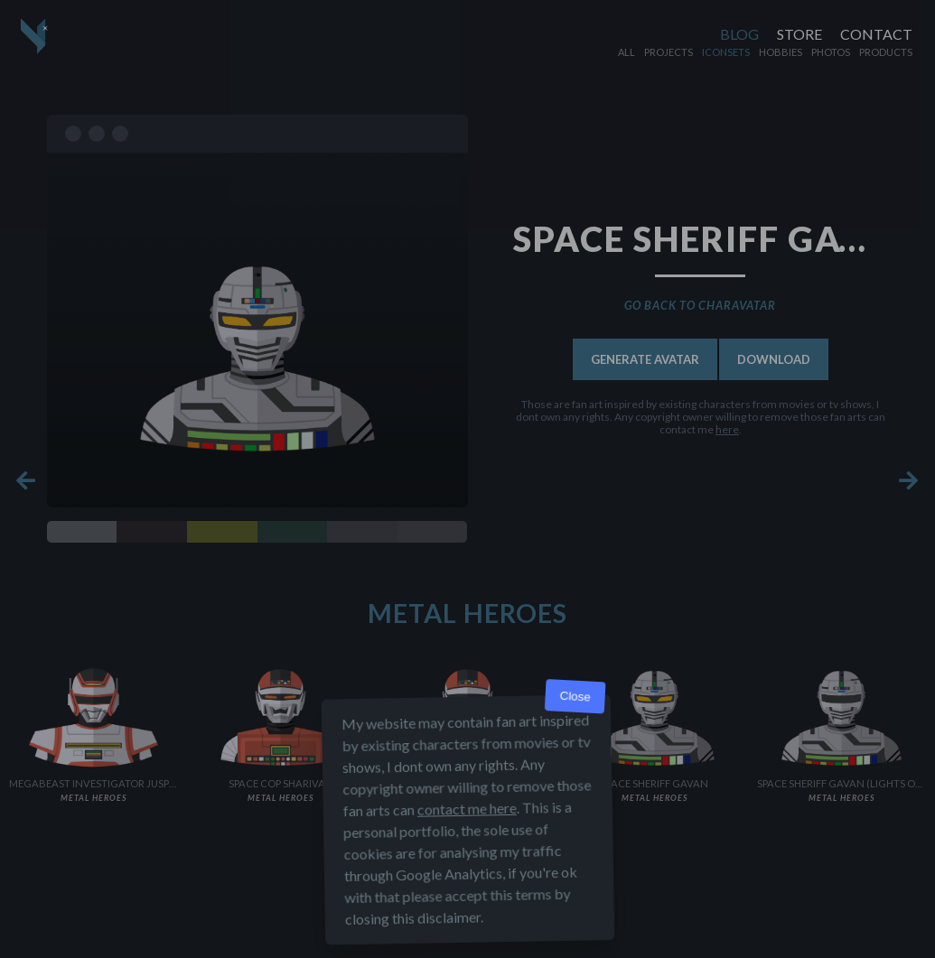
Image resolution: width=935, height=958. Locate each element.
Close (575, 696)
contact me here (466, 808)
